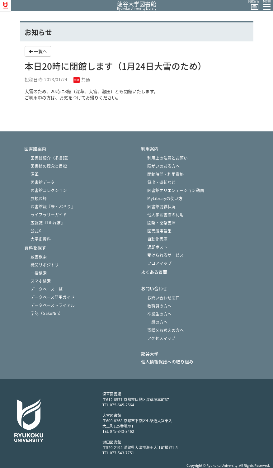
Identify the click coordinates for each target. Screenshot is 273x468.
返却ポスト (157, 247)
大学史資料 (41, 239)
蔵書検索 (39, 256)
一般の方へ (157, 322)
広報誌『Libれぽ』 (48, 222)
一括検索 (39, 273)
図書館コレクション (49, 190)
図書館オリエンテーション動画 (175, 190)
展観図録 (39, 198)
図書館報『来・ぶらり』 (53, 206)
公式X (36, 231)
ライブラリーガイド (49, 214)
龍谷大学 (149, 354)
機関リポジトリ (45, 264)
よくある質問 (154, 272)
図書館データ (43, 182)
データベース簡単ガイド (53, 297)
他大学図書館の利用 (165, 214)
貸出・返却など (161, 182)
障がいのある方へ (163, 166)
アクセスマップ (161, 338)
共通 (81, 79)
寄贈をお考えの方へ (165, 330)
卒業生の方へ (159, 314)
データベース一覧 (47, 289)
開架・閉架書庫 (161, 222)
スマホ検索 (41, 281)
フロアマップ (159, 263)
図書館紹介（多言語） (51, 158)
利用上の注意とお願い (167, 158)
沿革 (35, 174)
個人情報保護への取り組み (167, 361)
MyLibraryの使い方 (164, 198)
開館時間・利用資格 (165, 174)
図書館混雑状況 (161, 206)
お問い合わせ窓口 (163, 297)
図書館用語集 (159, 231)
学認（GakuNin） (47, 313)
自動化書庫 (157, 239)
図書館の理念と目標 (49, 166)
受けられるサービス (165, 255)
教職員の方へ (159, 306)
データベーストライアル (53, 305)
